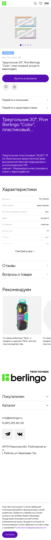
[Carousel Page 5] (30, 45)
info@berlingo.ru (12, 417)
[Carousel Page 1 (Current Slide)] (20, 45)
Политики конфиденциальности (30, 527)
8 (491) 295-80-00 (13, 422)
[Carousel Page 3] (25, 45)
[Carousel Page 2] (23, 45)
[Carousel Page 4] (28, 45)
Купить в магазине (25, 78)
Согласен (10, 534)
